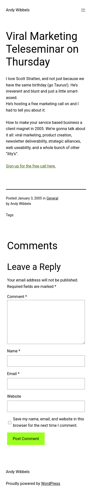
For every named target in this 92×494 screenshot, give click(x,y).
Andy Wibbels (18, 10)
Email (13, 373)
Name (13, 351)
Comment (17, 296)
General (52, 198)
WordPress (50, 483)
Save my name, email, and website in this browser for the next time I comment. (48, 422)
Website (14, 396)
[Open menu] (83, 10)
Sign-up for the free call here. (31, 166)
